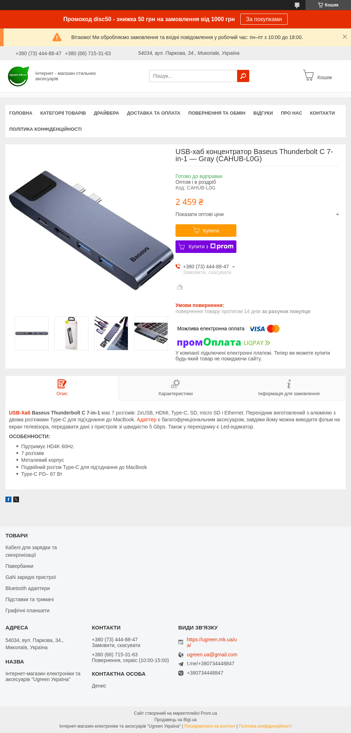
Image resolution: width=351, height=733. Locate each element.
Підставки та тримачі (29, 599)
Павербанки (19, 566)
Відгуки (263, 113)
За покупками (264, 19)
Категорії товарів (63, 113)
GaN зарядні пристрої (30, 577)
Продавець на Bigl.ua (175, 719)
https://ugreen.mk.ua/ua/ (212, 642)
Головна (20, 113)
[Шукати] (243, 76)
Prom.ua (209, 713)
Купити (211, 231)
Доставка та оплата (154, 113)
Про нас (291, 113)
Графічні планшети (27, 610)
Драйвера (106, 113)
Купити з (210, 246)
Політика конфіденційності (45, 129)
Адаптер (147, 419)
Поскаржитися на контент (209, 726)
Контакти (322, 113)
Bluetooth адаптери (27, 588)
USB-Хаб (19, 413)
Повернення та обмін (216, 113)
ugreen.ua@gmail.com (212, 654)
